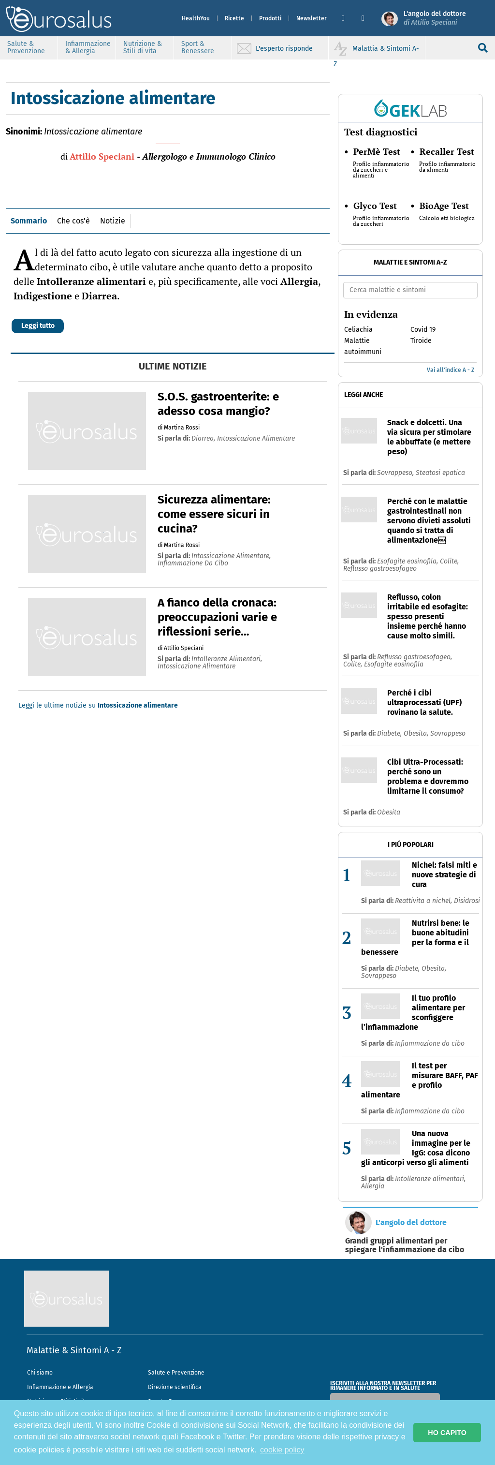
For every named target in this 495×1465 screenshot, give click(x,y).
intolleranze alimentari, (226, 659)
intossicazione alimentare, (231, 556)
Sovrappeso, (396, 473)
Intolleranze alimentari (91, 281)
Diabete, (390, 733)
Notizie (112, 220)
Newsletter (311, 18)
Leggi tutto (37, 326)
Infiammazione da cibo (430, 1043)
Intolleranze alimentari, (430, 1179)
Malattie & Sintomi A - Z (74, 1350)
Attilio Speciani (102, 156)
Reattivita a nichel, (424, 901)
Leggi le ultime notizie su (98, 705)
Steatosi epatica (440, 473)
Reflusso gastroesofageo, (414, 657)
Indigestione (43, 295)
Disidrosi (467, 901)
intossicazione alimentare (256, 438)
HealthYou (196, 18)
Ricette (234, 18)
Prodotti (270, 18)
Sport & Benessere (197, 47)
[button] (348, 18)
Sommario (29, 220)
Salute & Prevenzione (26, 47)
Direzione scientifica (175, 1387)
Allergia (299, 281)
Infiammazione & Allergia (88, 47)
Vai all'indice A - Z (450, 370)
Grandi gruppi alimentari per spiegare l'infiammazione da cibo (404, 1245)
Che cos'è (73, 220)
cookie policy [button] (282, 1450)
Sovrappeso (448, 733)
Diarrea (99, 295)
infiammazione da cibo (193, 563)
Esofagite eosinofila (393, 664)
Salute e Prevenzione (176, 1372)
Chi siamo (40, 1372)
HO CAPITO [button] (447, 1432)
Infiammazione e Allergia (60, 1387)
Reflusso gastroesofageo (380, 568)
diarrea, (204, 438)
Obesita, (417, 733)
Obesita (388, 812)
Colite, (449, 561)
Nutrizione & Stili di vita (142, 47)
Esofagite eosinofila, (408, 561)
